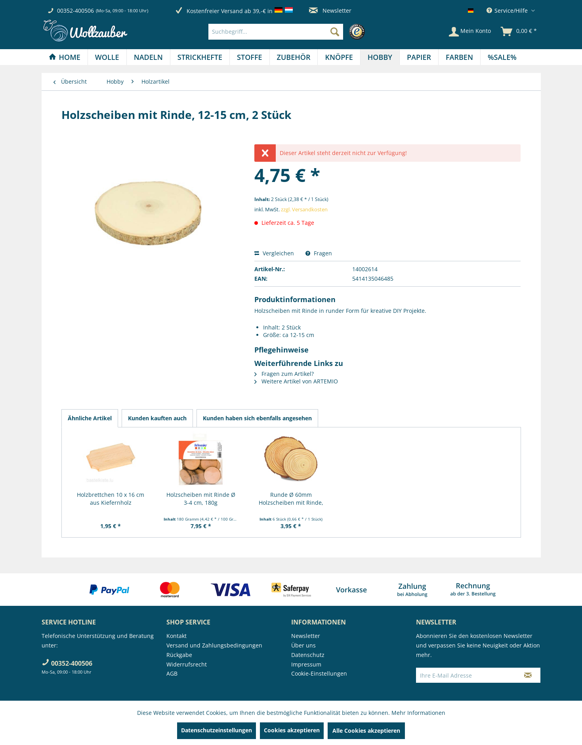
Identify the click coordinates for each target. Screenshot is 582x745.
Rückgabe (179, 655)
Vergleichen (274, 253)
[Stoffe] (249, 57)
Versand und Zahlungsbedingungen (214, 645)
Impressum (306, 664)
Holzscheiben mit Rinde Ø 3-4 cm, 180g (200, 498)
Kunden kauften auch (157, 418)
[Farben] (459, 57)
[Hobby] (380, 57)
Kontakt (176, 636)
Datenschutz (307, 655)
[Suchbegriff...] (275, 32)
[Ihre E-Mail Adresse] (466, 675)
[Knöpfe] (339, 57)
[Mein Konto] (470, 31)
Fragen (318, 253)
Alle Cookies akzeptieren (366, 730)
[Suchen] (334, 32)
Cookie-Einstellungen (319, 673)
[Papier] (419, 57)
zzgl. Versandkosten (304, 209)
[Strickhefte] (199, 57)
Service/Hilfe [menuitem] (508, 10)
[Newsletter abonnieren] (527, 675)
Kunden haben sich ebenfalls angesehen (257, 418)
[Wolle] (107, 57)
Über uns (303, 645)
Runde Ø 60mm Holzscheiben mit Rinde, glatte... (291, 499)
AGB (171, 673)
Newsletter (330, 10)
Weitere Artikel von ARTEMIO (296, 381)
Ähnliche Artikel (90, 418)
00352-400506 (75, 10)
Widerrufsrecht (186, 664)
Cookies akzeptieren (292, 730)
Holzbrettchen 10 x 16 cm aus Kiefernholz (110, 498)
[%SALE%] (502, 57)
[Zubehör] (294, 57)
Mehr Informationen (418, 712)
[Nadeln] (148, 57)
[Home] (65, 57)
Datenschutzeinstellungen (216, 730)
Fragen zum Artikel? (284, 373)
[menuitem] (288, 32)
